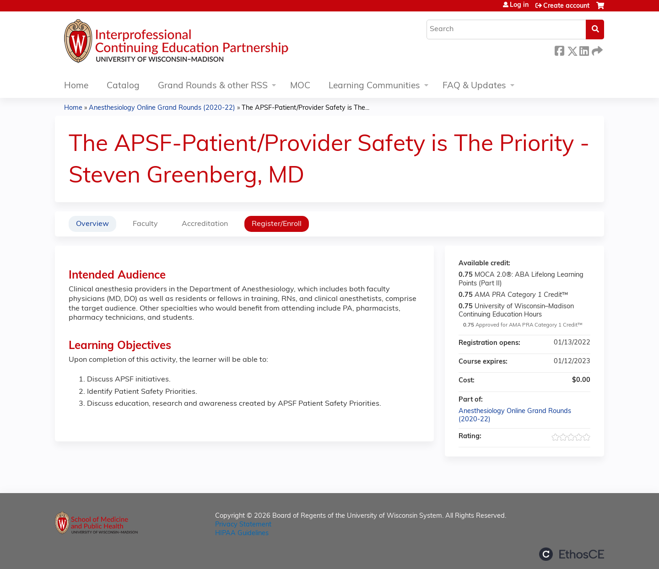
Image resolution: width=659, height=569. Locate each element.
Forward (596, 49)
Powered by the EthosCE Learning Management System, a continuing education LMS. (571, 554)
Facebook (559, 49)
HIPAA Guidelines (242, 533)
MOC (300, 86)
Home (76, 86)
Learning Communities (374, 86)
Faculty (145, 224)
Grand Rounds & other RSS (213, 86)
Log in (519, 5)
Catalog (123, 86)
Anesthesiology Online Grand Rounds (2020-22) (162, 108)
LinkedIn (584, 49)
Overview (92, 224)
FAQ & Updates (474, 86)
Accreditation (205, 224)
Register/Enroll (277, 224)
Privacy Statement (243, 524)
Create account (566, 6)
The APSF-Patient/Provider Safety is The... (305, 108)
